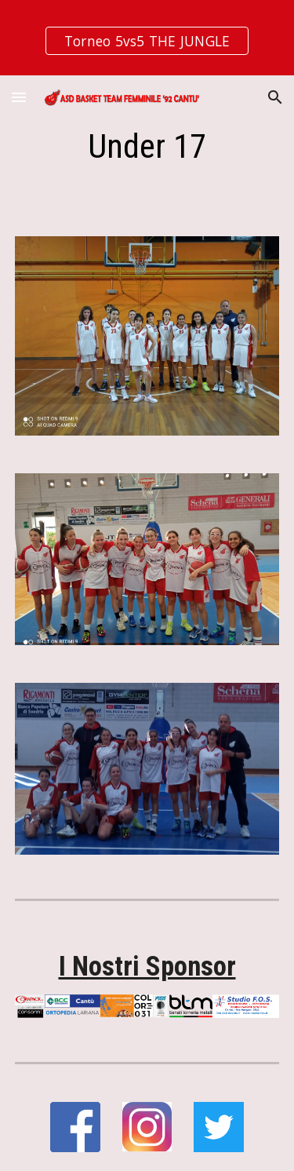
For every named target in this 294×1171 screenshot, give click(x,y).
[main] (147, 146)
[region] (147, 37)
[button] (19, 97)
